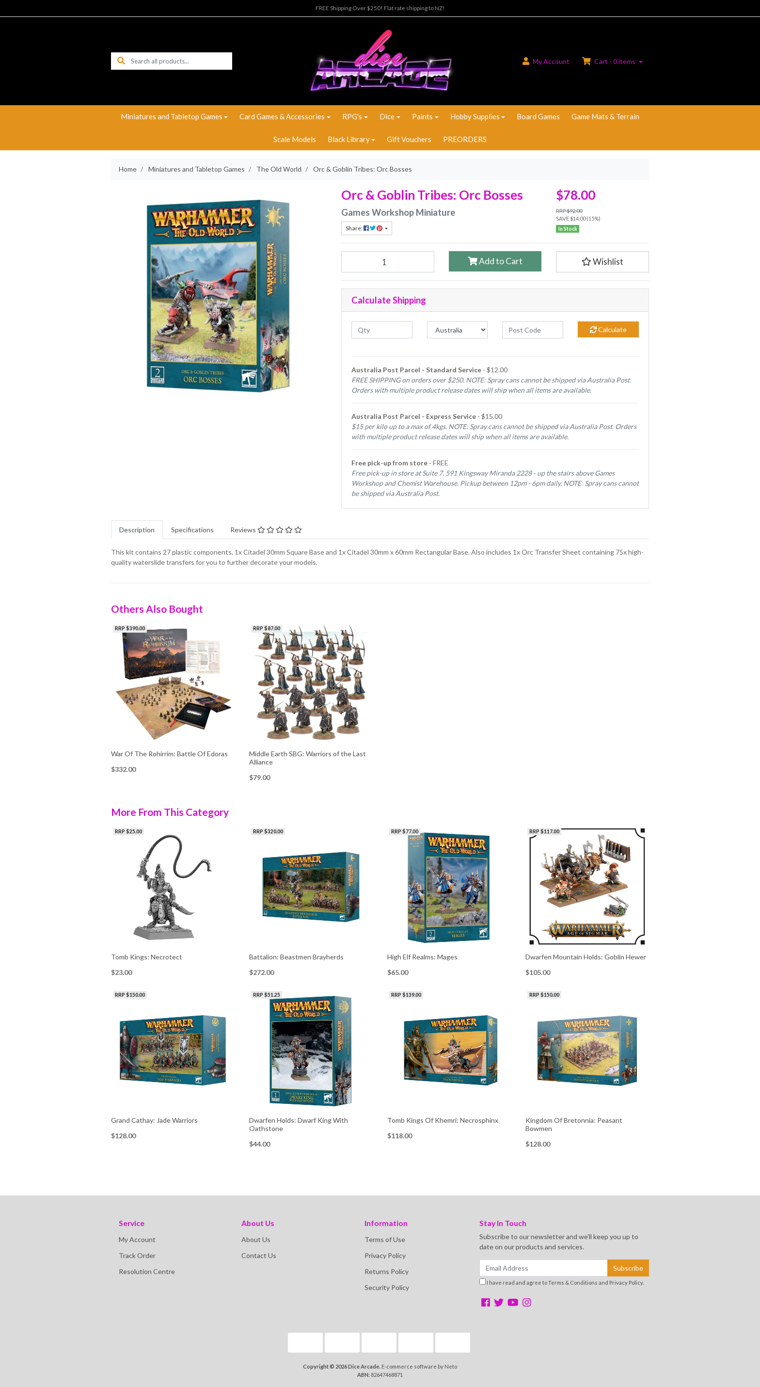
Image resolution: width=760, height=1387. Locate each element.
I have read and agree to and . (561, 1282)
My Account (137, 1239)
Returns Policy (386, 1271)
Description (137, 530)
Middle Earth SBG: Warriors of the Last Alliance (307, 757)
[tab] (137, 529)
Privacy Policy (385, 1255)
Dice (387, 116)
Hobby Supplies (475, 116)
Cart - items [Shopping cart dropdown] (609, 61)
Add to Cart (495, 261)
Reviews (266, 530)
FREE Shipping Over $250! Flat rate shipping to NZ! (380, 8)
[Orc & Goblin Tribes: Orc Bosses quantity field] (387, 261)
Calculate (608, 329)
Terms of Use (384, 1239)
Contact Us (258, 1255)
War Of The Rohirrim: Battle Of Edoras (169, 753)
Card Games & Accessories (282, 116)
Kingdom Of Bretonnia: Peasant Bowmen (573, 1124)
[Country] (457, 329)
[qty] (381, 329)
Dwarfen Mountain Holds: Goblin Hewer (585, 957)
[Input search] (181, 60)
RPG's (352, 116)
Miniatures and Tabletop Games (171, 116)
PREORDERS (465, 139)
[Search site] (121, 60)
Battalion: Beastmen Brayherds (296, 957)
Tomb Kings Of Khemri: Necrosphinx (442, 1120)
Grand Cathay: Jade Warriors (154, 1120)
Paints (422, 116)
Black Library (349, 139)
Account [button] (546, 61)
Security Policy (386, 1287)
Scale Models (294, 139)
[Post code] (532, 329)
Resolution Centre (147, 1271)
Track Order (137, 1255)
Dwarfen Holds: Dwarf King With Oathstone (298, 1124)
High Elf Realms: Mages (422, 957)
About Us (255, 1239)
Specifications (192, 530)
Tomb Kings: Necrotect (146, 957)
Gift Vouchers (409, 139)
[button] (602, 261)
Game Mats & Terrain (605, 116)
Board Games (538, 116)
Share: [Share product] (364, 228)
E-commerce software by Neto (419, 1366)
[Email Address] (543, 1267)
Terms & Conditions (573, 1282)
